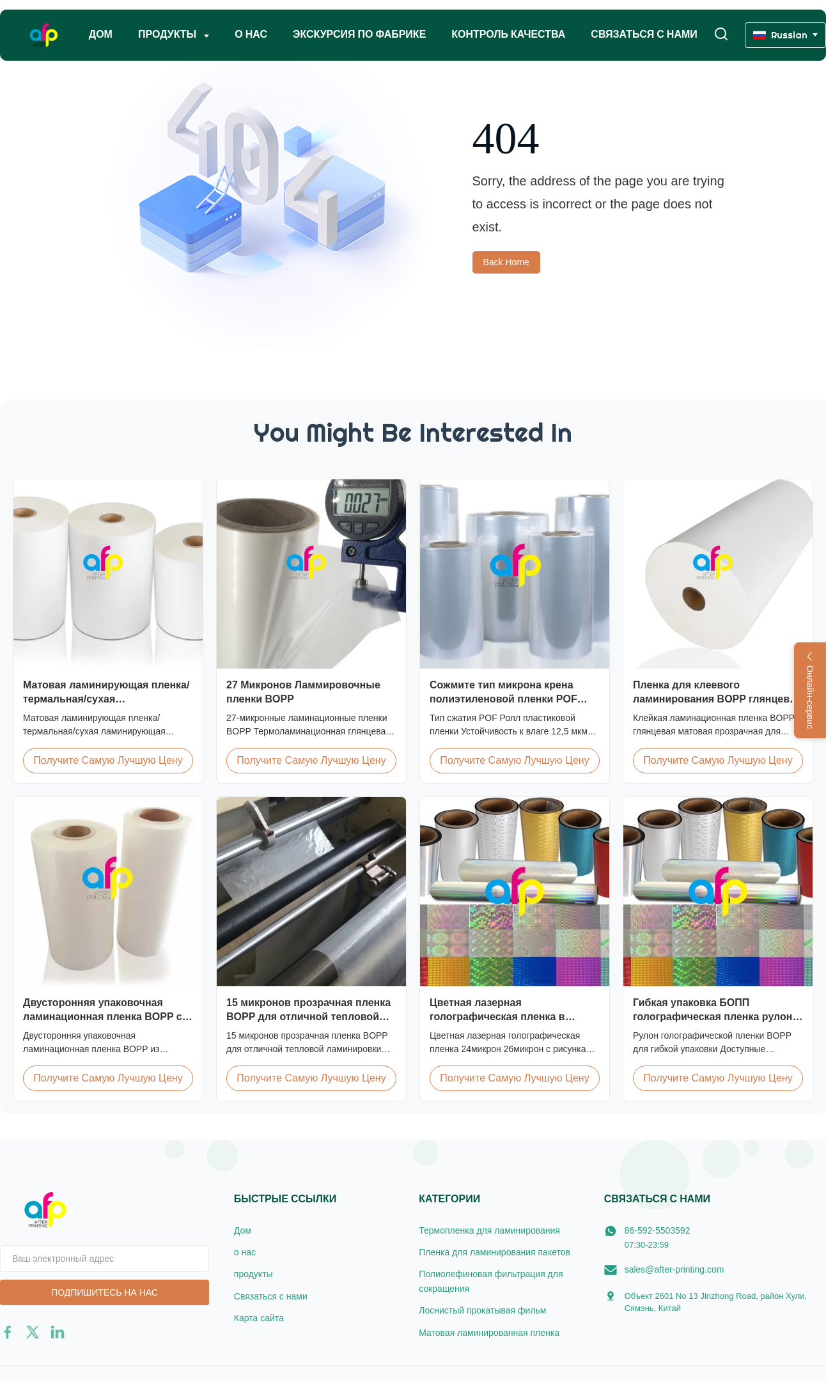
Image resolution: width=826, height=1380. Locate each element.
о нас (251, 34)
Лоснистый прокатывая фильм (482, 1310)
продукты (253, 1274)
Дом (101, 34)
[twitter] (32, 1332)
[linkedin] (57, 1332)
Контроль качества (508, 34)
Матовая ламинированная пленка (489, 1333)
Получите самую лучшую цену (107, 760)
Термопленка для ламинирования (489, 1230)
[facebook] (7, 1332)
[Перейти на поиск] (721, 35)
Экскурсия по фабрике (359, 34)
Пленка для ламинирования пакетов (494, 1252)
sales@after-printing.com (674, 1269)
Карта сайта (259, 1318)
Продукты (168, 34)
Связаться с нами (644, 34)
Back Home (506, 262)
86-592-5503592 (657, 1230)
